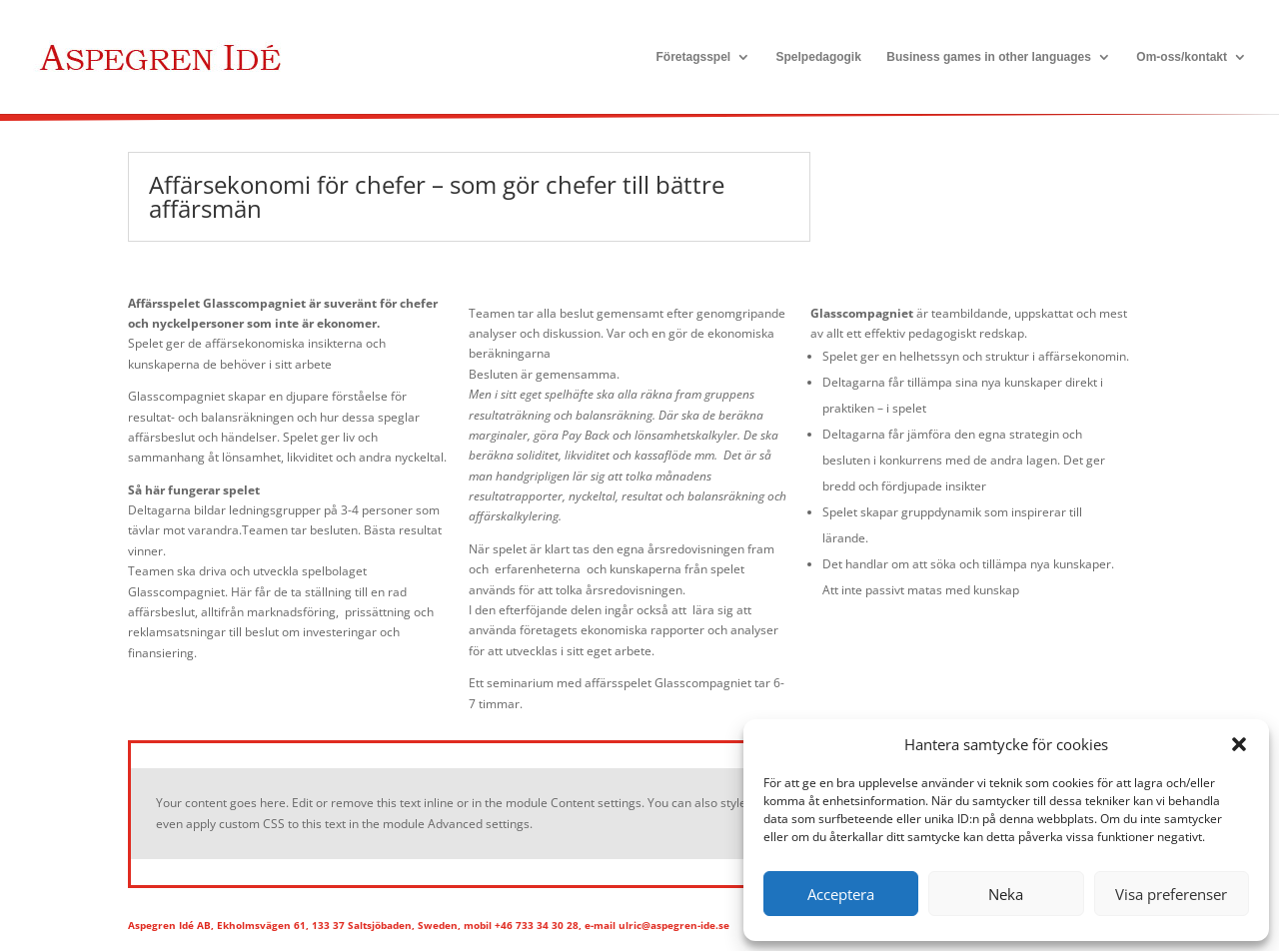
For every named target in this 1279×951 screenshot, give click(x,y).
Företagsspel (692, 57)
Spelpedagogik (818, 57)
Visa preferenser (1171, 894)
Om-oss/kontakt (1181, 57)
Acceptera (840, 894)
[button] (1239, 744)
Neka (1005, 894)
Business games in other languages (988, 57)
